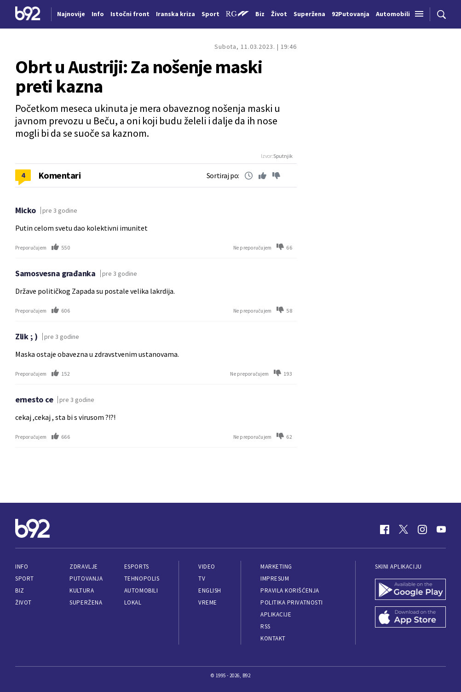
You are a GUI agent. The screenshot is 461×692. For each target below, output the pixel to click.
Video (206, 566)
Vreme (207, 602)
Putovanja (86, 578)
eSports (136, 566)
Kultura (81, 590)
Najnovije (71, 14)
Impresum (274, 578)
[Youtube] (441, 529)
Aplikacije (275, 614)
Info (21, 566)
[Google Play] (410, 590)
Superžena (85, 602)
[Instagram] (422, 529)
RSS (265, 626)
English (209, 590)
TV (201, 578)
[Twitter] (403, 529)
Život (23, 602)
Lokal (133, 602)
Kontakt (273, 638)
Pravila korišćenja (289, 590)
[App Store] (410, 617)
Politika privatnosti (291, 602)
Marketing (276, 566)
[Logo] (27, 14)
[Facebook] (384, 529)
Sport (24, 578)
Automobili (141, 590)
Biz (19, 590)
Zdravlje (83, 566)
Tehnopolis (141, 578)
